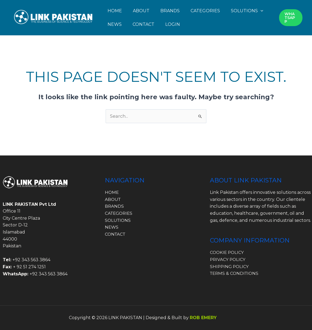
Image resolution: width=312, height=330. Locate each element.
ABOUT (141, 10)
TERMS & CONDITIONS (235, 273)
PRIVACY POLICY (228, 259)
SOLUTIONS (247, 10)
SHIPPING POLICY (230, 266)
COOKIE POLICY (227, 252)
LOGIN (172, 24)
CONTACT (143, 24)
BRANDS (170, 10)
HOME (115, 10)
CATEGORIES (205, 10)
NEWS (115, 24)
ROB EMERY (203, 317)
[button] (260, 10)
